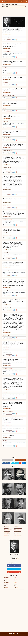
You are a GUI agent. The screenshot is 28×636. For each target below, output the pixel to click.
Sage (11, 425)
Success (15, 579)
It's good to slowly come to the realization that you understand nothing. (13, 102)
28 (4, 84)
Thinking (8, 150)
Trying (4, 121)
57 (4, 56)
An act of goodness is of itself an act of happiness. (12, 89)
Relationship (7, 270)
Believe (4, 167)
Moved (6, 440)
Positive (4, 137)
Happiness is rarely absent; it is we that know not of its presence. (12, 61)
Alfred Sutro (16, 526)
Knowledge (6, 587)
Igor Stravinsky (16, 533)
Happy (8, 205)
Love (3, 270)
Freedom (15, 585)
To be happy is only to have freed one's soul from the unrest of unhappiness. (12, 230)
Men (3, 307)
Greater (9, 137)
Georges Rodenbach (17, 531)
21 (4, 275)
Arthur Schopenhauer (18, 535)
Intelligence (8, 425)
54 (4, 97)
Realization (4, 108)
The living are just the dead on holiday (12, 77)
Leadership (6, 584)
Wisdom (4, 425)
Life (7, 37)
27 (4, 224)
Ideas (6, 137)
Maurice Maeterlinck (7, 34)
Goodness (8, 95)
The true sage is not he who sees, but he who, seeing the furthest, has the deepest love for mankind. (13, 419)
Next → (20, 459)
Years (5, 307)
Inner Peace (9, 411)
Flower (4, 290)
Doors (6, 167)
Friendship (6, 580)
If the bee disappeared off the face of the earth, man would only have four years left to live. (13, 301)
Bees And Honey (9, 307)
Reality (8, 252)
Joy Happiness (12, 95)
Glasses (9, 335)
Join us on (14, 565)
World (6, 349)
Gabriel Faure (6, 535)
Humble (5, 252)
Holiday (6, 82)
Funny (5, 579)
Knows (6, 67)
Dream (15, 584)
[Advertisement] (15, 12)
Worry (4, 51)
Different (10, 219)
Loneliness (4, 219)
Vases (12, 150)
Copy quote (9, 39)
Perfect (9, 392)
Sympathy (11, 270)
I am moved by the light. (9, 435)
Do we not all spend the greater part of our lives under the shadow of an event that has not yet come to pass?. (13, 45)
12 (4, 172)
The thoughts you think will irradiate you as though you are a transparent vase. (13, 144)
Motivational (5, 150)
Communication (10, 192)
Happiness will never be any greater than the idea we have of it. (13, 131)
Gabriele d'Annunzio (17, 529)
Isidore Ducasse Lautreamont (7, 532)
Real (6, 192)
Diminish (6, 121)
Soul (3, 235)
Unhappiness (9, 235)
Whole (8, 349)
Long (6, 290)
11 (4, 258)
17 (4, 355)
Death (4, 82)
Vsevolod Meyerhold (7, 533)
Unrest (6, 235)
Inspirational (5, 37)
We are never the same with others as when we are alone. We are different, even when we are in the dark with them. (13, 213)
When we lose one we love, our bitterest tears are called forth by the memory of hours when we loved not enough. (13, 264)
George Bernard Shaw (18, 528)
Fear (9, 37)
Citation (17, 558)
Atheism (9, 167)
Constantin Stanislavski (8, 529)
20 (4, 194)
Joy (9, 205)
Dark (7, 219)
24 (4, 207)
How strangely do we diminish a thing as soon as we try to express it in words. (13, 115)
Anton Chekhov (6, 526)
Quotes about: (14, 6)
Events (9, 51)
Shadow (6, 51)
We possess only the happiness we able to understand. (13, 199)
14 (4, 139)
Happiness (4, 95)
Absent (4, 67)
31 (4, 126)
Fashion (4, 192)
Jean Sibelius (6, 528)
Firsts (12, 411)
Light (3, 440)
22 (4, 39)
